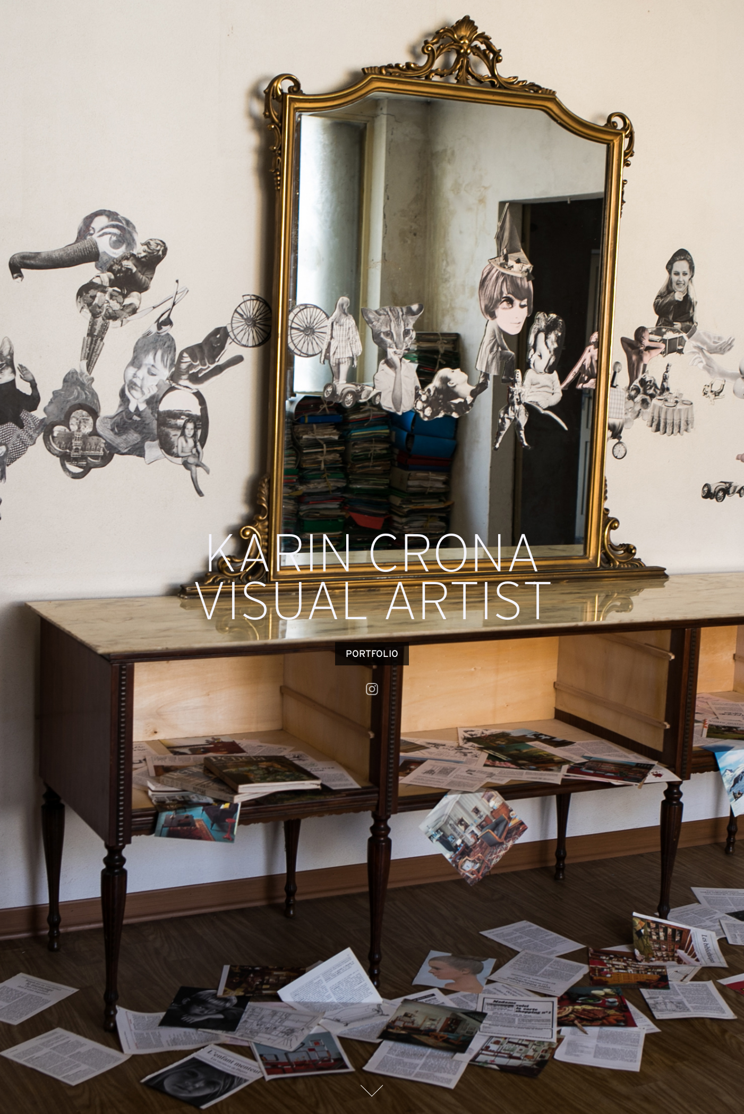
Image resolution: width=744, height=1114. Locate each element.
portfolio (372, 653)
